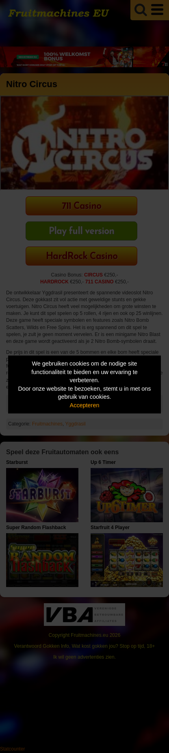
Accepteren (85, 405)
